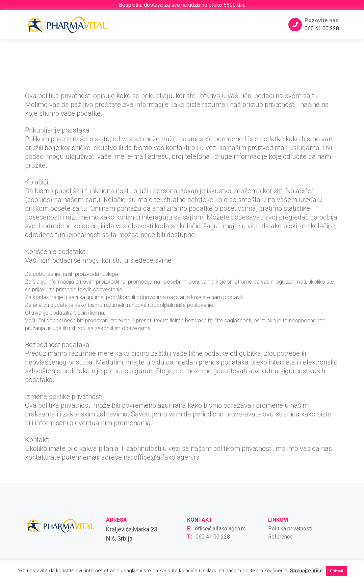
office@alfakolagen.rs (220, 528)
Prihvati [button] (336, 571)
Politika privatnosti (290, 528)
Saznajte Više (306, 571)
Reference (280, 536)
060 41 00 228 (322, 28)
